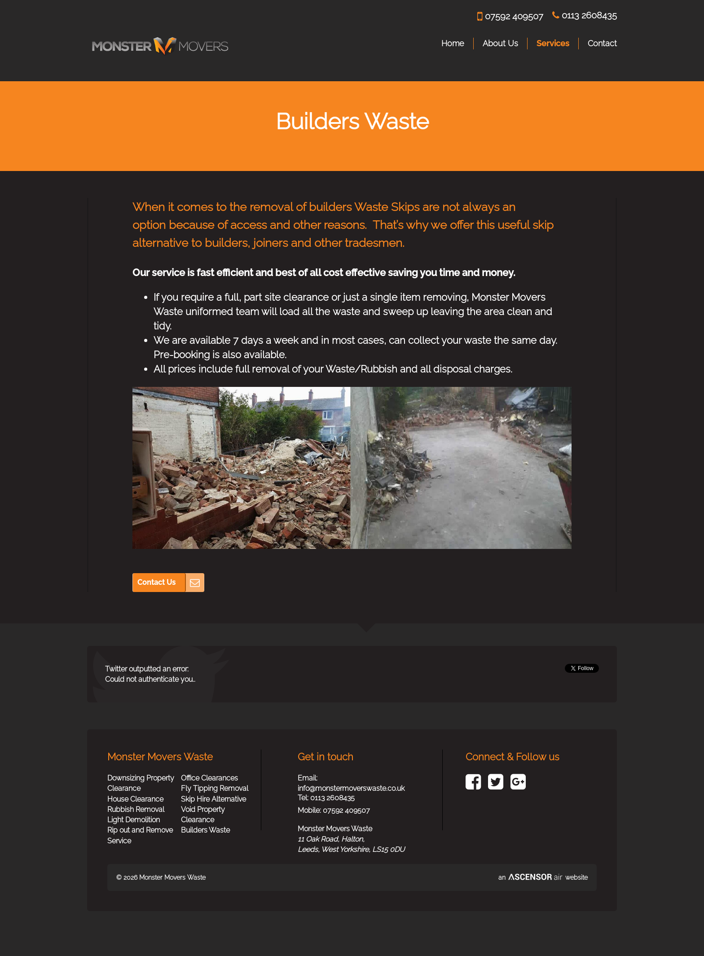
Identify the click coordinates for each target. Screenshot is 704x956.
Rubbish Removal (135, 809)
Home (452, 43)
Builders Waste (205, 830)
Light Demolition (133, 820)
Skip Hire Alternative (213, 799)
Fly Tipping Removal (214, 788)
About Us (500, 43)
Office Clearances (209, 778)
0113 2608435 (584, 15)
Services (553, 43)
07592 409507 (510, 16)
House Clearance (135, 799)
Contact (602, 43)
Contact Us (156, 582)
